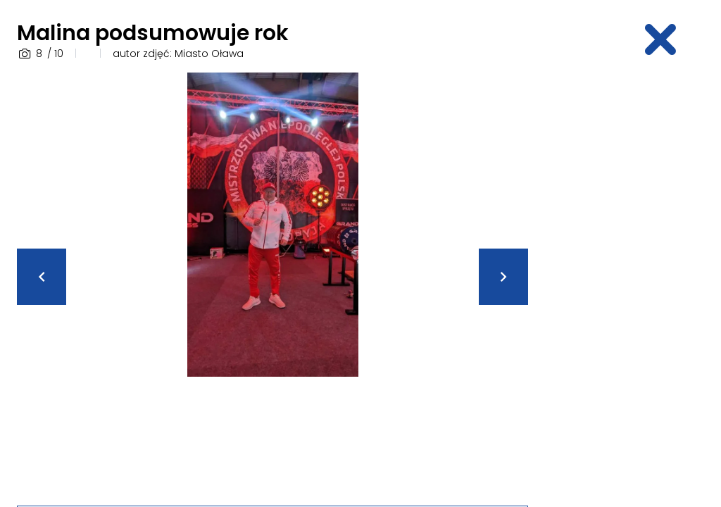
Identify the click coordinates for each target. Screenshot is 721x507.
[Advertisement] (633, 284)
